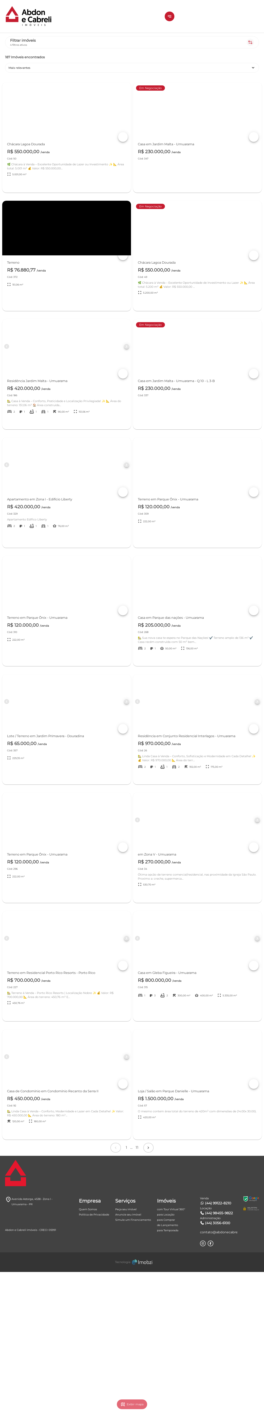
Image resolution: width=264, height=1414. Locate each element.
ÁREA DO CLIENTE (237, 16)
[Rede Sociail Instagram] (203, 1385)
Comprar (45, 78)
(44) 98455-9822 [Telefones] (216, 1355)
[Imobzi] (132, 1404)
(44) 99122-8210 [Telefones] (215, 1345)
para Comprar (166, 1361)
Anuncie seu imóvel (128, 1356)
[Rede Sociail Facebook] (210, 1385)
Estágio (47, 150)
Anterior (143, 1278)
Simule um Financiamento (133, 1361)
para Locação (165, 1356)
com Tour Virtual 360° (171, 1351)
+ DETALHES (149, 187)
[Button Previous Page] (93, 360)
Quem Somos (88, 1351)
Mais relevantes (200, 56)
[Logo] (37, 16)
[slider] (11, 183)
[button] (195, 16)
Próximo (205, 1278)
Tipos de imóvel (47, 128)
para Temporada (167, 1372)
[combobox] (45, 209)
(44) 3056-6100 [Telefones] (215, 1365)
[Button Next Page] (168, 360)
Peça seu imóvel (126, 1351)
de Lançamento (167, 1367)
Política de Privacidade (94, 1356)
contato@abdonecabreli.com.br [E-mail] (218, 1374)
